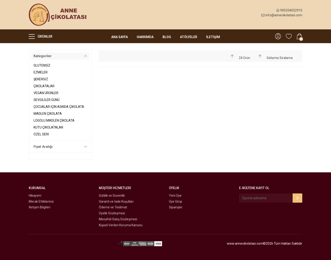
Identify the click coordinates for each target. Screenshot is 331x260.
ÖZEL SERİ (41, 134)
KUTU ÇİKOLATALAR (48, 127)
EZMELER (41, 72)
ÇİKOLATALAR (44, 86)
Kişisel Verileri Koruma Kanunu (121, 225)
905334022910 (289, 10)
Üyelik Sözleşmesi (112, 213)
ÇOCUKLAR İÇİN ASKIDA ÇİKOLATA (59, 107)
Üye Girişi (175, 201)
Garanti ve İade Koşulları (116, 201)
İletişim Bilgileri (39, 207)
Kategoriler (43, 56)
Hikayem (35, 195)
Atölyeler (188, 37)
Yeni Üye (175, 195)
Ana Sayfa (119, 37)
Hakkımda (145, 37)
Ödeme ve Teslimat (113, 207)
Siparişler (176, 207)
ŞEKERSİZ (41, 79)
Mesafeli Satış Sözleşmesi (118, 219)
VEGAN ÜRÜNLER (46, 93)
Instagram (268, 208)
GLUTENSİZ (42, 65)
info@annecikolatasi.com (281, 15)
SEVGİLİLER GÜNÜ (47, 100)
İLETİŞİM (213, 37)
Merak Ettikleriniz (41, 201)
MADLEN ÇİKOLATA (48, 113)
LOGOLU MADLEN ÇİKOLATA (54, 120)
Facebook (247, 208)
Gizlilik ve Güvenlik (112, 195)
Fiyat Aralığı (43, 147)
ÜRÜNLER (40, 36)
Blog (167, 37)
